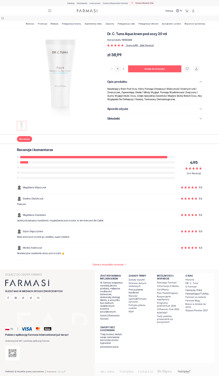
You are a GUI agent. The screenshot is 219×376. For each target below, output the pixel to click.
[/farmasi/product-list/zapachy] (124, 18)
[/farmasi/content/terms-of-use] (140, 279)
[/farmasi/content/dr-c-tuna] (191, 277)
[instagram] (16, 292)
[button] (156, 63)
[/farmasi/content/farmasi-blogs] (192, 294)
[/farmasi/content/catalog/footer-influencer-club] (168, 303)
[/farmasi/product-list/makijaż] (61, 18)
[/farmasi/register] (81, 3)
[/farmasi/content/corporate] (195, 291)
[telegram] (31, 292)
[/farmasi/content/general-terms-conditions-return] (140, 293)
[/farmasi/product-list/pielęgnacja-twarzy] (81, 18)
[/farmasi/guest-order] (109, 340)
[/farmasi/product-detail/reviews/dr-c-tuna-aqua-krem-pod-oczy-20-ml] (109, 258)
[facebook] (8, 292)
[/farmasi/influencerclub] (142, 3)
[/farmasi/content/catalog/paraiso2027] (196, 304)
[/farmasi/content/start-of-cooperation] (168, 292)
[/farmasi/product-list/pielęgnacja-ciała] (144, 18)
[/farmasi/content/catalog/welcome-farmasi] (168, 313)
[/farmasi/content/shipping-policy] (137, 274)
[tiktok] (23, 292)
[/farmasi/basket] (187, 10)
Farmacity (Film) (193, 284)
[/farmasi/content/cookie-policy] (140, 301)
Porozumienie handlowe (136, 285)
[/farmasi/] (34, 10)
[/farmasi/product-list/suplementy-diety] (105, 18)
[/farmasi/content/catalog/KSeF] (131, 305)
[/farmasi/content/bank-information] (168, 280)
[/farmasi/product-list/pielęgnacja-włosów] (169, 18)
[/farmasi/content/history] (189, 274)
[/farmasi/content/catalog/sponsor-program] (197, 300)
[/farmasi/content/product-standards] (163, 283)
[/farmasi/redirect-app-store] (12, 347)
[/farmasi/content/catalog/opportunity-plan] (167, 287)
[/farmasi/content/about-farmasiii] (191, 280)
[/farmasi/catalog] (70, 3)
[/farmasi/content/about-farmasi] (166, 276)
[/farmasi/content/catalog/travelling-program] (168, 298)
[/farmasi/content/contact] (162, 307)
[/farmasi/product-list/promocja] (46, 18)
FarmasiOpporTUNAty (197, 287)
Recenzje (24, 133)
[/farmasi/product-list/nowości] (31, 18)
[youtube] (38, 292)
